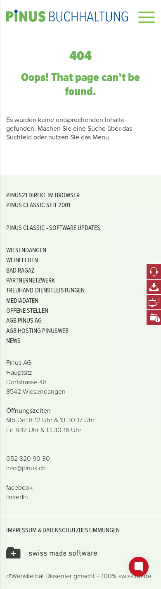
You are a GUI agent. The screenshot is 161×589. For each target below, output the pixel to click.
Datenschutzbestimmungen (81, 529)
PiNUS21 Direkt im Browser (43, 194)
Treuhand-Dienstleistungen (45, 289)
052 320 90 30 (28, 458)
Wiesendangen (26, 249)
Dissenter (58, 576)
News (13, 340)
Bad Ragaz (20, 270)
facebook (19, 487)
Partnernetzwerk (30, 280)
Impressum (21, 529)
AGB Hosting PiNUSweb (37, 330)
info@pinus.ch (26, 468)
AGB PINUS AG (24, 320)
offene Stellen (27, 310)
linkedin (17, 497)
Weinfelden (22, 259)
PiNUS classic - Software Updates (53, 227)
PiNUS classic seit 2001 (38, 204)
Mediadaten (22, 300)
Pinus (67, 16)
